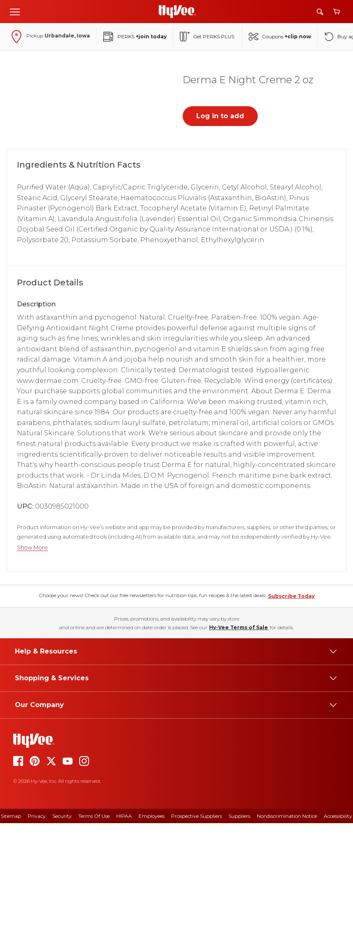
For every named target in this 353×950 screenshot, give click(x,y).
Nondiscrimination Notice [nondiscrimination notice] (287, 943)
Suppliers (239, 943)
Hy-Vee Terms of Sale (238, 754)
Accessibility (338, 943)
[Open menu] (15, 11)
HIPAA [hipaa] (124, 943)
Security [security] (62, 943)
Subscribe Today (291, 723)
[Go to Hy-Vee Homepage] (177, 11)
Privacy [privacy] (37, 943)
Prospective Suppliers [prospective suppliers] (196, 943)
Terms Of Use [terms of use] (94, 943)
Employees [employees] (152, 943)
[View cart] (336, 12)
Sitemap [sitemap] (11, 943)
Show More (32, 547)
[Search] (320, 12)
